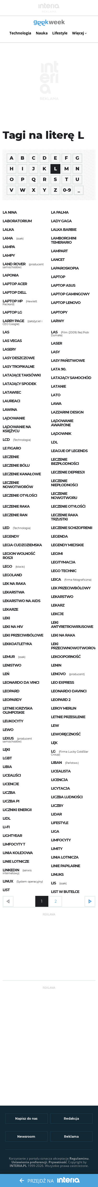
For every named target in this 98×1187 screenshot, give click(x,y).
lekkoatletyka (17, 644)
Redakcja (71, 1118)
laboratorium (17, 221)
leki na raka (63, 635)
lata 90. (58, 369)
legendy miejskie (67, 545)
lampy (9, 255)
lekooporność (65, 656)
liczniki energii (17, 809)
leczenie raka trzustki (64, 517)
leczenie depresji (68, 472)
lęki (6, 749)
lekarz (57, 605)
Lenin (56, 665)
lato (55, 395)
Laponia (11, 275)
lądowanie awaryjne (62, 422)
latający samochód (71, 377)
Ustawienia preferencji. (29, 1162)
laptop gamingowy (70, 294)
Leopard (11, 691)
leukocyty (13, 721)
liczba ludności (67, 797)
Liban (56, 762)
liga (55, 831)
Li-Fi (6, 827)
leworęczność (65, 734)
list (6, 890)
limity (56, 848)
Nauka (42, 33)
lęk (54, 742)
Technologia (20, 33)
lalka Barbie (63, 229)
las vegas (12, 340)
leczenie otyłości (20, 495)
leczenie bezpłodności (65, 461)
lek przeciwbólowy (70, 588)
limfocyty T (14, 844)
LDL (54, 442)
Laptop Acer (15, 283)
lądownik (61, 433)
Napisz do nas (26, 1118)
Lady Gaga (61, 221)
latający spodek (19, 383)
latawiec (12, 392)
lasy (55, 352)
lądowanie (14, 418)
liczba (9, 792)
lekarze (10, 609)
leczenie (11, 456)
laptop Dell (14, 292)
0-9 (67, 190)
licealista (61, 771)
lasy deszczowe (18, 358)
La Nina (10, 212)
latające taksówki (22, 375)
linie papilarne (65, 866)
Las (54, 332)
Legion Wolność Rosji (19, 555)
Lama (8, 238)
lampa (9, 246)
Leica (56, 579)
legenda (59, 536)
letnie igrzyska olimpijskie (17, 710)
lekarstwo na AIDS (21, 600)
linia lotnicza (64, 857)
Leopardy (12, 699)
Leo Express (62, 682)
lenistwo (12, 665)
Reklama (71, 1136)
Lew (55, 725)
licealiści (12, 775)
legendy (11, 536)
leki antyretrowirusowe (72, 624)
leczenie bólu (16, 465)
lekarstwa (13, 592)
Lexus (8, 738)
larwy (57, 321)
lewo (8, 729)
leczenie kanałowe (22, 474)
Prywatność (58, 1162)
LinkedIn (11, 870)
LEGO (7, 566)
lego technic (63, 570)
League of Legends (69, 450)
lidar (56, 814)
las (6, 332)
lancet (58, 259)
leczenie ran (15, 515)
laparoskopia (65, 268)
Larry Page (13, 321)
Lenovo (58, 674)
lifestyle (59, 822)
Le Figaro (12, 448)
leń (6, 674)
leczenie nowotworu (64, 495)
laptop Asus (63, 285)
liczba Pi (11, 801)
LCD (6, 439)
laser (56, 343)
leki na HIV (13, 626)
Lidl (6, 818)
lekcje (57, 614)
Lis (53, 883)
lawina (10, 409)
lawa (56, 403)
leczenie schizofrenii (71, 527)
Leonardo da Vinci (21, 682)
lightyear (12, 835)
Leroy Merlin (63, 708)
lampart (59, 251)
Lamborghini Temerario (63, 240)
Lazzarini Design (67, 412)
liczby (57, 805)
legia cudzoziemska (22, 545)
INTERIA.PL (18, 1166)
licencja (59, 779)
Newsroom (26, 1136)
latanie (58, 386)
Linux (8, 881)
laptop (58, 276)
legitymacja (63, 562)
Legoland (12, 575)
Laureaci (11, 401)
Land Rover (14, 264)
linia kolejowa (18, 852)
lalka (8, 229)
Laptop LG (12, 312)
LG (53, 751)
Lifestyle (59, 33)
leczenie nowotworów (18, 484)
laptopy (59, 312)
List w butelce (65, 891)
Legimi (57, 553)
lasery (9, 349)
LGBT (7, 758)
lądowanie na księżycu (17, 428)
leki (6, 618)
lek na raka (14, 583)
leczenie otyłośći (68, 506)
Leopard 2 (60, 699)
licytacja (60, 788)
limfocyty (61, 840)
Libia (7, 766)
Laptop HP (12, 301)
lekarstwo (62, 596)
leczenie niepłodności (64, 482)
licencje (11, 784)
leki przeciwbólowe (23, 635)
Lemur (9, 656)
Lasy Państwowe (68, 360)
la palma (59, 212)
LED (6, 527)
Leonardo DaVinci (69, 691)
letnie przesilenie (68, 717)
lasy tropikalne (18, 366)
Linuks (57, 874)
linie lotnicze (16, 861)
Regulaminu (79, 1158)
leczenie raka (16, 506)
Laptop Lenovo (65, 302)
